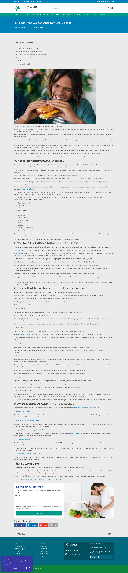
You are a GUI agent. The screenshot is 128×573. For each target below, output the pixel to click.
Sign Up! (39, 513)
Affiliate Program (20, 549)
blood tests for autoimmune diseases (37, 479)
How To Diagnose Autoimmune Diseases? (31, 58)
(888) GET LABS (109, 1)
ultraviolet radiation (28, 189)
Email (18, 496)
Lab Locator (66, 15)
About (86, 15)
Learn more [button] (7, 564)
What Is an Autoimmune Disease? (28, 48)
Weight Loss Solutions (51, 15)
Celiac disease (21, 208)
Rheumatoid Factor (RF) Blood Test (28, 420)
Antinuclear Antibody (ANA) (25, 411)
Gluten (16, 370)
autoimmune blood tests (80, 408)
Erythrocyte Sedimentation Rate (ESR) (29, 454)
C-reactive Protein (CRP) (24, 439)
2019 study (18, 319)
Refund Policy (44, 554)
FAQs (41, 556)
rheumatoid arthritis (75, 434)
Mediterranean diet (63, 277)
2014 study (18, 250)
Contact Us (43, 544)
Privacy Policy (44, 551)
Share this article (25, 64)
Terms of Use (44, 549)
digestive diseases (37, 365)
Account (93, 15)
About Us (43, 546)
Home (17, 15)
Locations (18, 551)
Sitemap (17, 554)
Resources (77, 15)
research (23, 182)
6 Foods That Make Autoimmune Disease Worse (32, 55)
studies (28, 350)
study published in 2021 (28, 334)
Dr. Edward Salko (37, 27)
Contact (102, 15)
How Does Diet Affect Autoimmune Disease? (31, 52)
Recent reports (18, 253)
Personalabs (57, 479)
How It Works (36, 15)
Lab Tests (25, 15)
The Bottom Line (23, 61)
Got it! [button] (15, 568)
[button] (108, 8)
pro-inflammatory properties (63, 384)
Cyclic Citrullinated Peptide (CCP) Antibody (30, 430)
